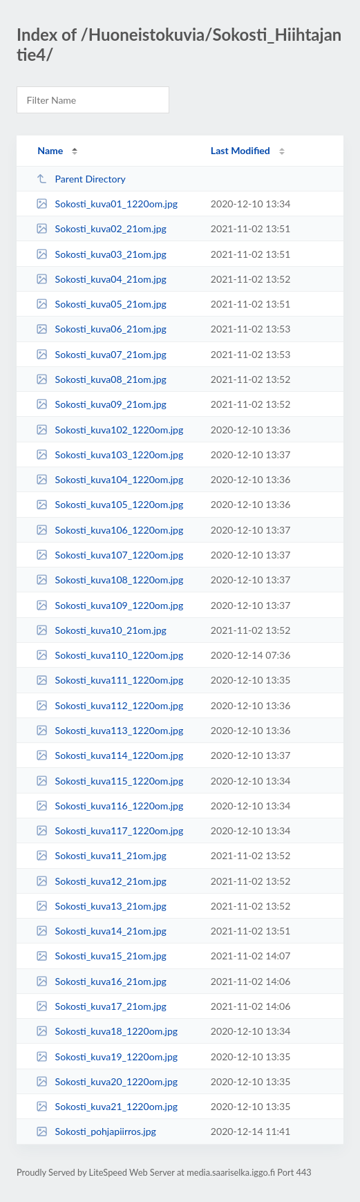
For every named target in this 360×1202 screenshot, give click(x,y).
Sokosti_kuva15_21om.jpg (101, 955)
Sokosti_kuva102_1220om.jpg (109, 429)
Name (50, 150)
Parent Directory (81, 179)
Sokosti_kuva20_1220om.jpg (107, 1081)
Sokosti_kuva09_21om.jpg (101, 404)
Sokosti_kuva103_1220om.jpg (109, 454)
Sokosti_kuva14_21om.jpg (101, 931)
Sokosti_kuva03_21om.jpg (101, 254)
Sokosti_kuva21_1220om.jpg (107, 1106)
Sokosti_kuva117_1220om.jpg (109, 830)
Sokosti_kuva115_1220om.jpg (109, 781)
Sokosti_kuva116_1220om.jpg (109, 805)
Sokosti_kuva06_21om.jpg (101, 329)
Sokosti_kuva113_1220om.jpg (109, 730)
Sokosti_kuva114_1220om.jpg (109, 755)
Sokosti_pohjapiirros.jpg (96, 1131)
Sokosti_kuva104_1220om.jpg (109, 479)
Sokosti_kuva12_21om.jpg (101, 881)
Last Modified (240, 150)
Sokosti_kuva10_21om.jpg (101, 630)
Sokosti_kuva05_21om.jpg (101, 304)
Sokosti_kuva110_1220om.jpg (109, 655)
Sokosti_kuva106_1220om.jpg (109, 530)
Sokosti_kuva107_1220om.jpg (109, 555)
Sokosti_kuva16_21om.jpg (101, 981)
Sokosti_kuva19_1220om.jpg (107, 1056)
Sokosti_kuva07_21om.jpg (101, 354)
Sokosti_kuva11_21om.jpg (101, 855)
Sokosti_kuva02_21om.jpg (101, 228)
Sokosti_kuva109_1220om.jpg (109, 605)
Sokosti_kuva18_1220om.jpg (107, 1031)
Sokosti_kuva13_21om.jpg (101, 906)
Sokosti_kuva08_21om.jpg (101, 379)
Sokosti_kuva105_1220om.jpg (109, 504)
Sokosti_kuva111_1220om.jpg (109, 680)
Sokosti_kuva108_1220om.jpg (109, 579)
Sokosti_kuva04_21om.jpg (101, 279)
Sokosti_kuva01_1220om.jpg (107, 203)
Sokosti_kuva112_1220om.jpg (109, 705)
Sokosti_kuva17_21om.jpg (101, 1006)
